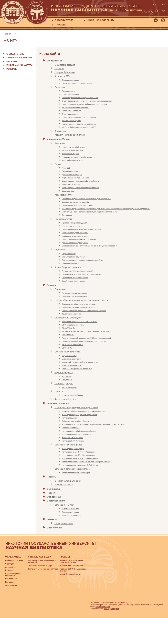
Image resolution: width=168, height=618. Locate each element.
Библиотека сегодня (64, 65)
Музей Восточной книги (70, 574)
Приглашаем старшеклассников (75, 278)
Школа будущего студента (67, 267)
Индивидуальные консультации (75, 236)
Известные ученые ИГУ (71, 365)
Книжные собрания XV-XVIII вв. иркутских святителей (83, 411)
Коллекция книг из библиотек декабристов (79, 431)
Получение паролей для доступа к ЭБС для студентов (84, 341)
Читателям (59, 143)
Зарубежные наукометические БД (75, 202)
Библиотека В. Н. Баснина (72, 438)
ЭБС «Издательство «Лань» (73, 325)
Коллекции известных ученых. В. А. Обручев (80, 465)
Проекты (11, 61)
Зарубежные (67, 380)
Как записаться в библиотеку (73, 147)
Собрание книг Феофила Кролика (75, 421)
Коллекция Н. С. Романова (73, 441)
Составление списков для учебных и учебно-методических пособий (89, 246)
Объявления (67, 215)
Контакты (59, 68)
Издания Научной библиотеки (69, 135)
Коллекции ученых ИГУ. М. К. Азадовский (78, 452)
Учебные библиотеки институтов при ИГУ (79, 127)
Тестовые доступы (63, 383)
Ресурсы (11, 69)
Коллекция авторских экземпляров (72, 469)
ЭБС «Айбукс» (68, 335)
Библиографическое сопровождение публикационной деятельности (89, 212)
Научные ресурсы (63, 372)
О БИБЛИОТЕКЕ (64, 20)
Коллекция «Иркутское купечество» (76, 434)
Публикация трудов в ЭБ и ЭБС (75, 233)
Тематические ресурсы (71, 314)
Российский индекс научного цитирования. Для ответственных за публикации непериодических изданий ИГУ (106, 209)
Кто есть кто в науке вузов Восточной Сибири (71, 561)
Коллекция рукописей (70, 418)
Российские (66, 376)
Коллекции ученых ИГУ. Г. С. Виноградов (78, 455)
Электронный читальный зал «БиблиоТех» (79, 322)
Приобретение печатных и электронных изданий (81, 229)
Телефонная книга (63, 523)
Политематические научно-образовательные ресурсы (84, 311)
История (8, 570)
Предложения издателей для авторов (77, 205)
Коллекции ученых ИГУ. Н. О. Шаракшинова (80, 458)
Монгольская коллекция (71, 515)
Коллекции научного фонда (68, 444)
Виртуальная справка (71, 171)
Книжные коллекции (19, 57)
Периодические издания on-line (74, 296)
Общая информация (70, 80)
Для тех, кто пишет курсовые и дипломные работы (82, 260)
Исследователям (63, 195)
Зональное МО (62, 76)
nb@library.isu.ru (102, 607)
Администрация (68, 91)
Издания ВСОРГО (69, 356)
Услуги (57, 164)
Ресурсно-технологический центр (75, 107)
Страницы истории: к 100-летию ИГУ (77, 369)
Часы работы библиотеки (72, 160)
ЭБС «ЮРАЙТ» (68, 348)
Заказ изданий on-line (65, 399)
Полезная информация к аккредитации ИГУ (79, 239)
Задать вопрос (68, 191)
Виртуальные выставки (71, 359)
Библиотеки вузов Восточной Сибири (77, 83)
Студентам (59, 249)
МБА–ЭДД (66, 168)
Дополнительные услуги (72, 174)
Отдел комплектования (71, 111)
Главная (7, 34)
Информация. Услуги (19, 65)
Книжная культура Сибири (72, 395)
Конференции (11, 579)
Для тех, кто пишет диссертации (75, 243)
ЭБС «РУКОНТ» (68, 328)
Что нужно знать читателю (72, 150)
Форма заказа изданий (71, 184)
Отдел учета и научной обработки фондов (79, 117)
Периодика (60, 289)
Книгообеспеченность (71, 226)
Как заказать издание (70, 154)
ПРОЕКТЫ (61, 24)
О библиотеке (15, 54)
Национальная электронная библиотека (78, 307)
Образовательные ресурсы (68, 317)
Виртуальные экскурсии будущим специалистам (81, 274)
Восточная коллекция (70, 428)
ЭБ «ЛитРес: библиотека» (72, 345)
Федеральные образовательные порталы (78, 304)
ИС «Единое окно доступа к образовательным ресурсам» (85, 331)
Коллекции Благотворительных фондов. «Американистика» (86, 462)
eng (163, 5)
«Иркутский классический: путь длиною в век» (80, 362)
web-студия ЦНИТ (111, 609)
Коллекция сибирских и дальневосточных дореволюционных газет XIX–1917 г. (94, 424)
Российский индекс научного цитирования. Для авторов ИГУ (86, 199)
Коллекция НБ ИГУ (64, 505)
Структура (59, 87)
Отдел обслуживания (70, 94)
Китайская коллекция (70, 509)
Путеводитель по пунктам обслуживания (78, 157)
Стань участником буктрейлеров (75, 257)
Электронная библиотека (67, 351)
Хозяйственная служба (71, 121)
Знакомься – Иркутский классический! (77, 271)
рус (155, 5)
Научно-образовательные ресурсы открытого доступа (81, 300)
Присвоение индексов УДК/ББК (74, 223)
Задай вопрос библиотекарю (73, 281)
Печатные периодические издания (76, 293)
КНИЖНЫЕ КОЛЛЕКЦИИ (101, 20)
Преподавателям (63, 219)
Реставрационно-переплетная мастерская (79, 124)
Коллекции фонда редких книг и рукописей (76, 407)
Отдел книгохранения (70, 114)
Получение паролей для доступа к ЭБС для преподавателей (86, 338)
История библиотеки (64, 72)
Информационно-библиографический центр (80, 98)
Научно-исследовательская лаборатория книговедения (84, 104)
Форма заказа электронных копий (75, 178)
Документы (60, 131)
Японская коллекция (70, 512)
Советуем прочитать (70, 263)
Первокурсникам (68, 254)
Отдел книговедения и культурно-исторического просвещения (87, 101)
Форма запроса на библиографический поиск (80, 181)
